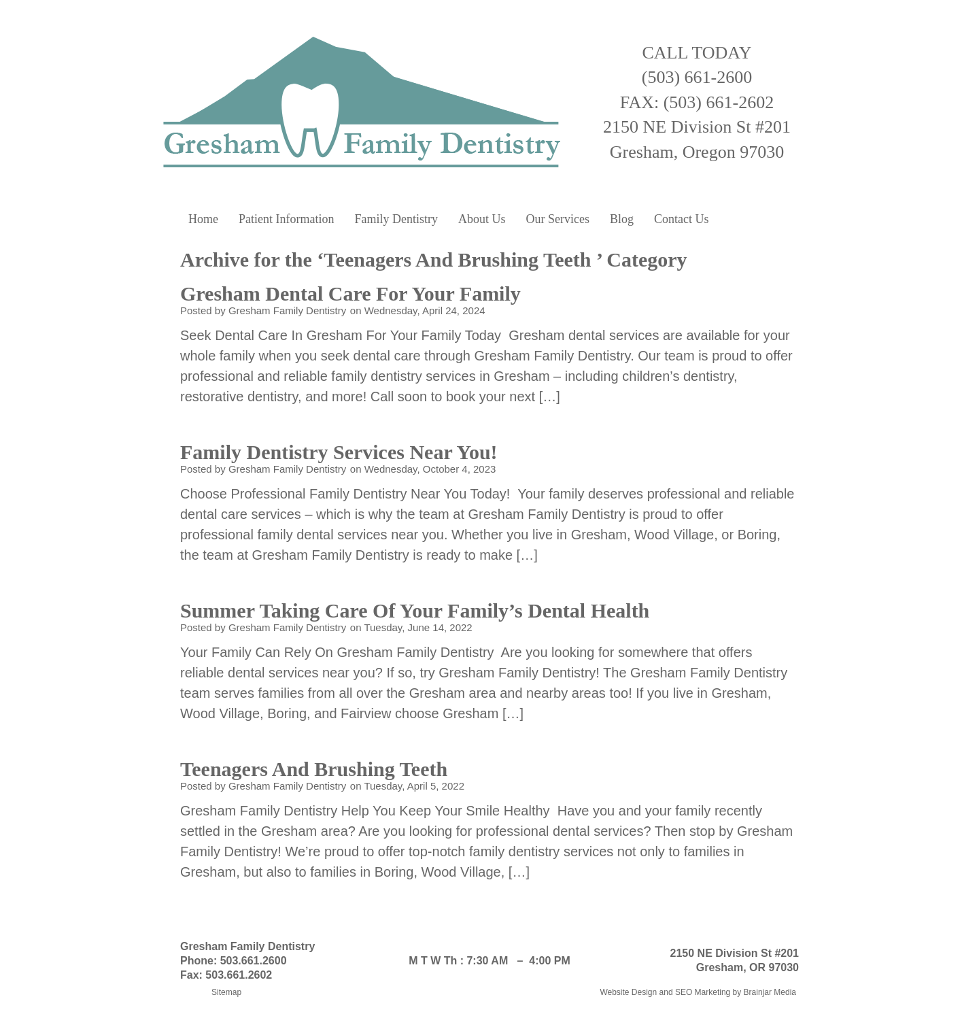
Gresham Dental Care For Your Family (353, 293)
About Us (482, 219)
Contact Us (681, 219)
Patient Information (286, 219)
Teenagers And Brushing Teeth (316, 769)
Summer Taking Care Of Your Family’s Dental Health (417, 610)
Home (203, 219)
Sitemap (226, 992)
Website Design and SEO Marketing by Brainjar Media (698, 992)
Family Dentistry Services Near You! (341, 452)
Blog (622, 219)
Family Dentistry (396, 219)
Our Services (557, 219)
